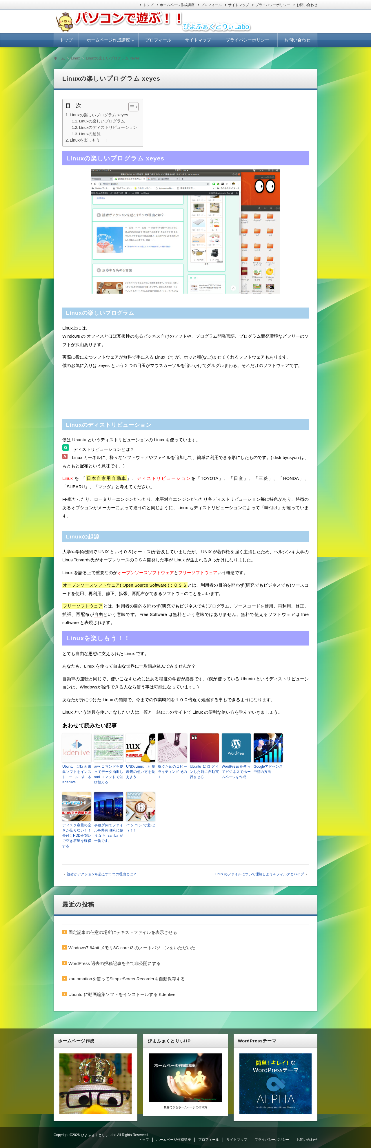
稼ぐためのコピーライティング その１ (172, 771)
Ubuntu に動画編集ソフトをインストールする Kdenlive (76, 774)
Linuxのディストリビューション (108, 127)
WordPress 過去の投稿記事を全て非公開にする (114, 963)
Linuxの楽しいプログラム (102, 121)
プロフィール (211, 5)
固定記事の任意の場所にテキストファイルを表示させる (122, 932)
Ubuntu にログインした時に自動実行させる (204, 771)
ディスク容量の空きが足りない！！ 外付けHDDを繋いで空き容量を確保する (76, 835)
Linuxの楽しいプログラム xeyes (99, 115)
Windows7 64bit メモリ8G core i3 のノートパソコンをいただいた (131, 947)
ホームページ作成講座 (177, 5)
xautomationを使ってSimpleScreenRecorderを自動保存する (126, 978)
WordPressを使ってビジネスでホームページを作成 (236, 771)
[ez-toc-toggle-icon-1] (130, 107)
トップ (148, 5)
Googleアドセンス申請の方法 (268, 769)
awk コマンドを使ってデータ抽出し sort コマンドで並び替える (108, 774)
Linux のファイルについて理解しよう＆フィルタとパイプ (259, 874)
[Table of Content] (133, 106)
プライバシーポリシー (272, 5)
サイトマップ (238, 5)
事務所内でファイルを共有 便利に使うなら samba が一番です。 (108, 833)
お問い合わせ (307, 5)
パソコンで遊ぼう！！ (140, 827)
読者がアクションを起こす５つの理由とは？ (102, 874)
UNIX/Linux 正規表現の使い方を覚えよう (140, 771)
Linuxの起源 (90, 134)
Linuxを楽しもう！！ (89, 140)
